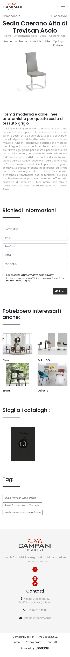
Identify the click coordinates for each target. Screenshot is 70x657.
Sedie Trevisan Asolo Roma (20, 498)
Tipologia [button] (58, 41)
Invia (60, 291)
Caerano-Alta (57, 35)
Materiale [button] (35, 41)
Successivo (59, 16)
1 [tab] (35, 101)
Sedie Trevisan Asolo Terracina (22, 505)
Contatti (52, 642)
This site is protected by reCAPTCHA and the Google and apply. (35, 279)
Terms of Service (17, 281)
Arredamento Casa (25, 35)
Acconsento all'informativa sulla (30, 275)
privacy (49, 275)
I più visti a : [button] (57, 45)
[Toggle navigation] (62, 6)
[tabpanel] (35, 74)
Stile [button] (47, 41)
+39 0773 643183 (37, 610)
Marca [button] (8, 41)
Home (8, 35)
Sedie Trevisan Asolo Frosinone (22, 512)
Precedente (11, 16)
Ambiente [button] (21, 41)
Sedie (43, 35)
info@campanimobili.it (37, 618)
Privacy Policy (58, 278)
